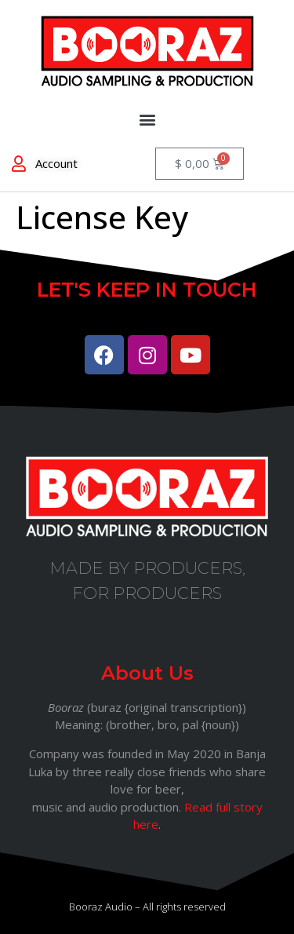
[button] (147, 119)
